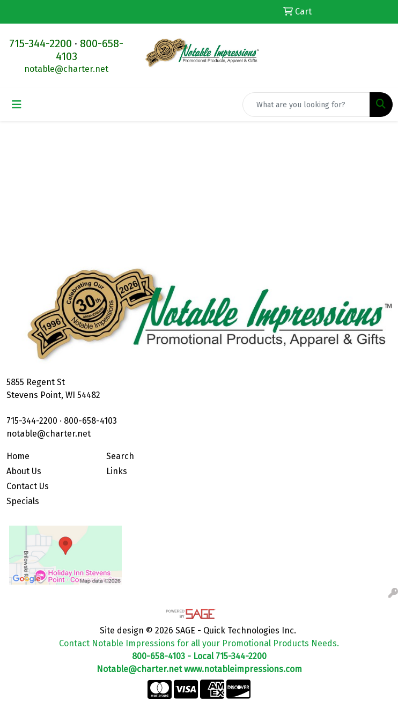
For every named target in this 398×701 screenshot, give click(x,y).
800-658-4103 (90, 421)
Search (120, 456)
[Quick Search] (306, 104)
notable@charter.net (66, 69)
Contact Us (27, 486)
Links (116, 471)
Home (18, 456)
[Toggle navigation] (16, 104)
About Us (23, 471)
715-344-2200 (40, 43)
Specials (22, 501)
